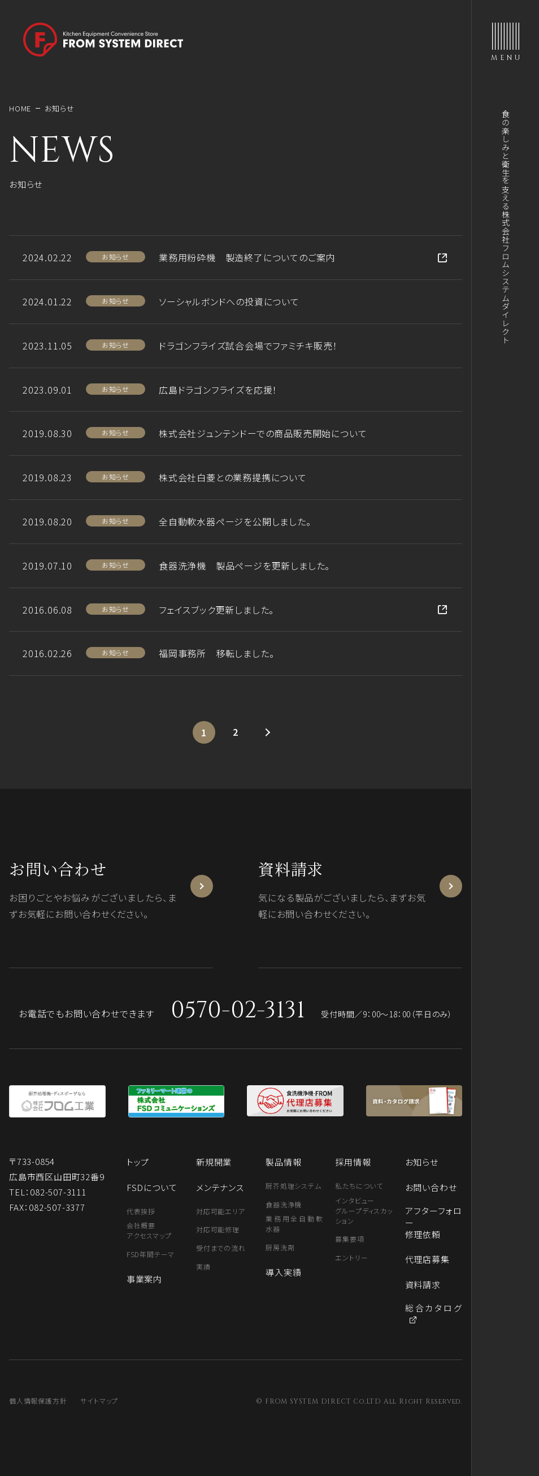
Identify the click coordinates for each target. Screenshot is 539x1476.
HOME (20, 108)
